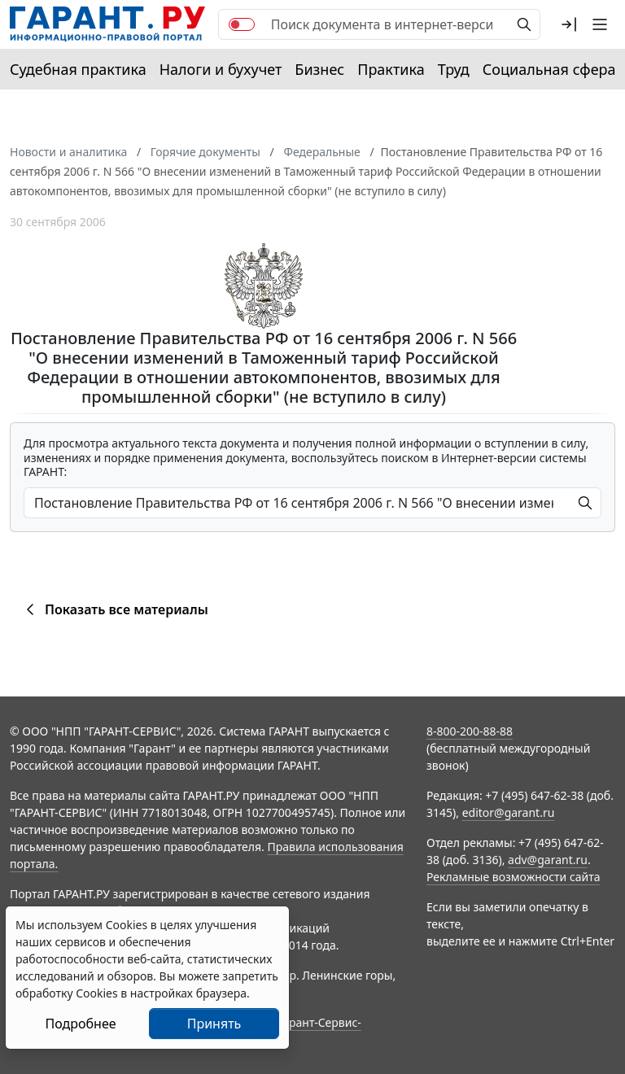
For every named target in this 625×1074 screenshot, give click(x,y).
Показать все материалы (114, 609)
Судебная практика (78, 69)
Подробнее (80, 1024)
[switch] (242, 24)
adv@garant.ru (548, 859)
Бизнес (319, 69)
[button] (568, 24)
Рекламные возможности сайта (513, 876)
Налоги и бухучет (221, 69)
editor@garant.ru (508, 812)
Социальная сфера (549, 69)
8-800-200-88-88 (469, 731)
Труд (454, 69)
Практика (390, 69)
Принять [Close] (214, 1024)
